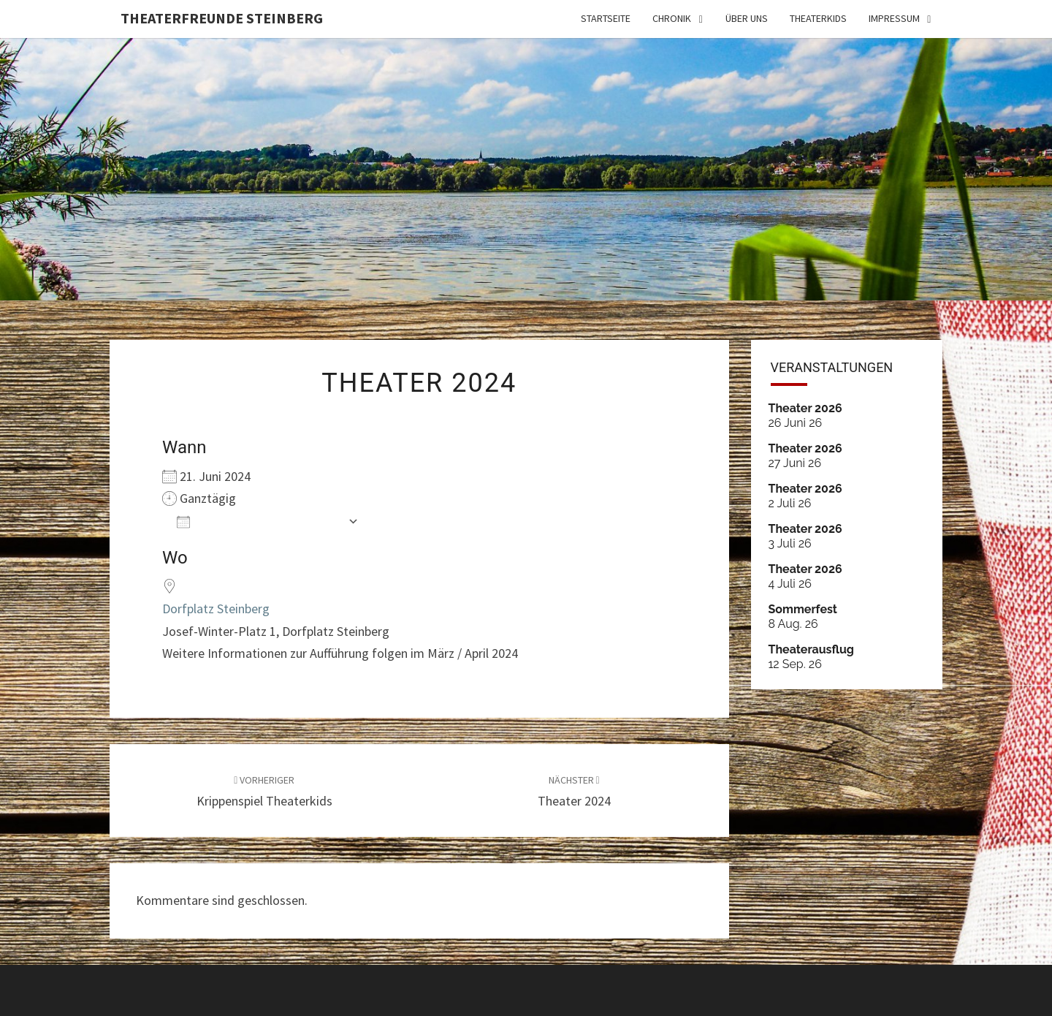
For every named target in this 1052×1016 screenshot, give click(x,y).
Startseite (605, 18)
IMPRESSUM (894, 18)
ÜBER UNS (746, 18)
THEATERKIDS (818, 18)
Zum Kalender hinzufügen (258, 520)
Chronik (671, 18)
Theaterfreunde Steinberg (222, 18)
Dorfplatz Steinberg (216, 608)
